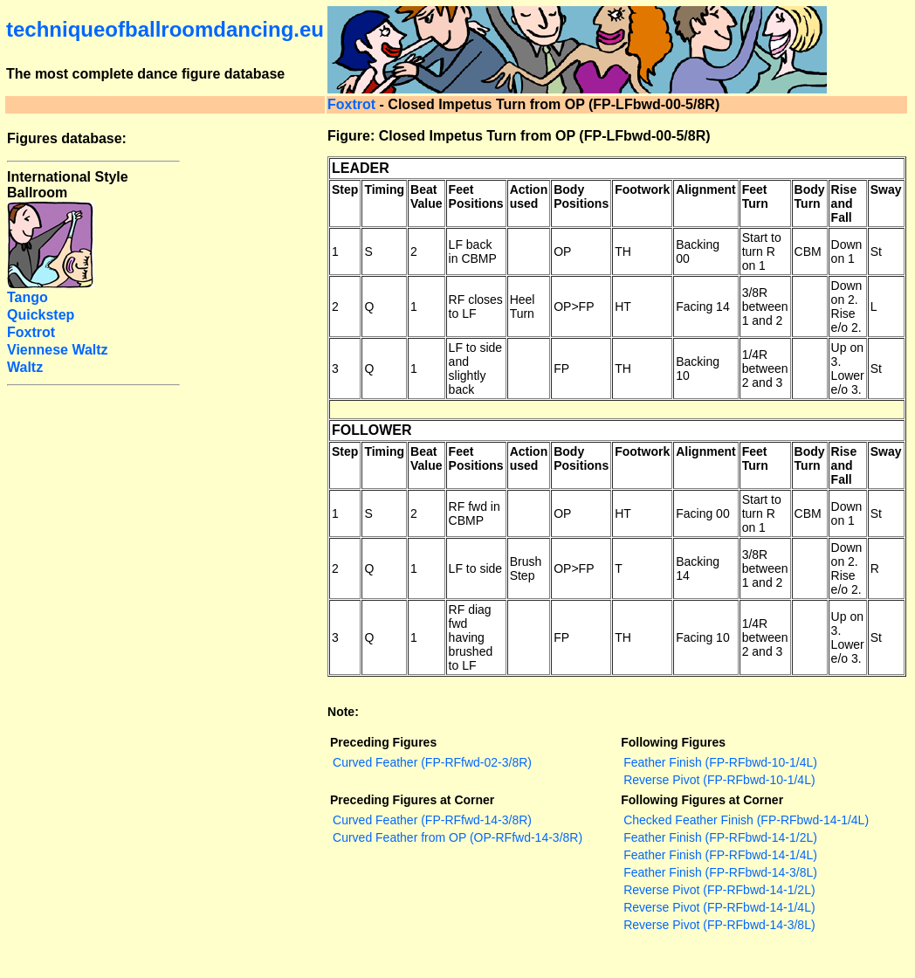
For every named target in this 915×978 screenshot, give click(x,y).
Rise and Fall (844, 203)
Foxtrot (351, 104)
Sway (886, 189)
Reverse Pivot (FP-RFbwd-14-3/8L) (719, 925)
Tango (27, 297)
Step (345, 189)
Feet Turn (755, 196)
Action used (529, 196)
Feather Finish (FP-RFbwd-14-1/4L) (720, 855)
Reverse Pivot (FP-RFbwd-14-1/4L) (719, 907)
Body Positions (581, 196)
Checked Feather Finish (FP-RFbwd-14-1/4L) (746, 820)
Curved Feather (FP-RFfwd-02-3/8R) (432, 762)
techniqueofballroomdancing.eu (165, 29)
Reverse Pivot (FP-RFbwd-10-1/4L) (719, 780)
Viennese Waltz (57, 349)
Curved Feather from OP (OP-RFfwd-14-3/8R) (457, 837)
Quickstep (40, 314)
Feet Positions (476, 196)
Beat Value (426, 196)
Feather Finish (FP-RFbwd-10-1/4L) (720, 762)
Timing (384, 189)
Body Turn (810, 196)
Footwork (642, 189)
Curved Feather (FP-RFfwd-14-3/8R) (432, 820)
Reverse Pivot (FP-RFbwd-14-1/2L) (719, 890)
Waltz (25, 367)
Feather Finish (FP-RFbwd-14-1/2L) (720, 837)
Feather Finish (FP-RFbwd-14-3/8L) (720, 872)
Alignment (705, 189)
